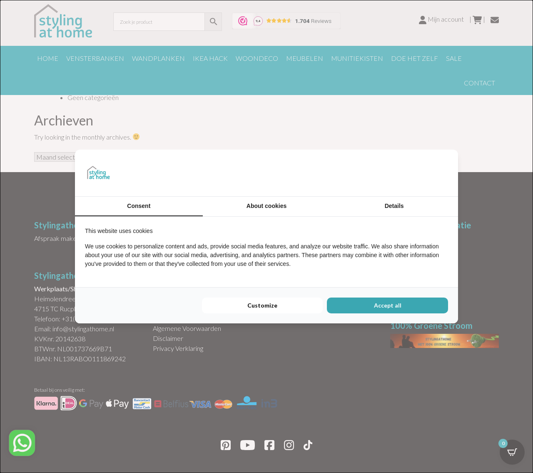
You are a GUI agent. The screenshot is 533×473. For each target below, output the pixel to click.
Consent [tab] (138, 206)
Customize (262, 305)
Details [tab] (394, 206)
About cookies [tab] (266, 206)
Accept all (387, 305)
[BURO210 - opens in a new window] (417, 173)
